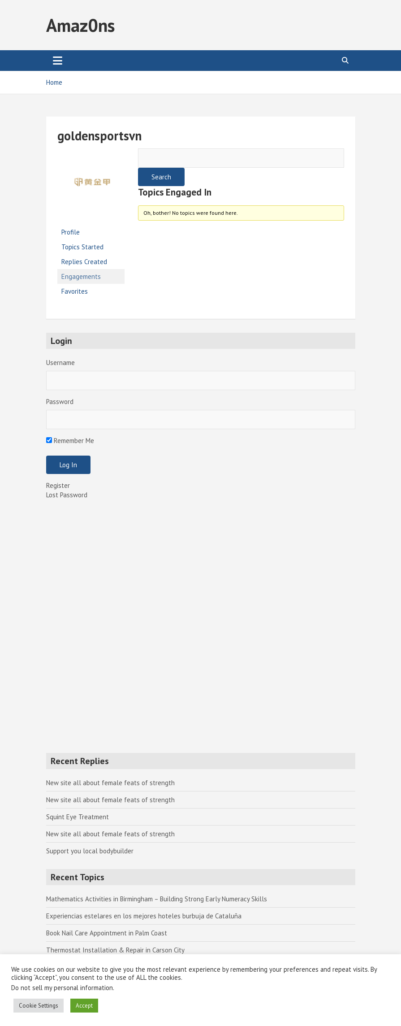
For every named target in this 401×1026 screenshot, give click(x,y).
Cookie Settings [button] (38, 1005)
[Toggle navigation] (57, 60)
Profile (70, 232)
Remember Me (70, 440)
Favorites (74, 291)
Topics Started (82, 247)
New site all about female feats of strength (110, 782)
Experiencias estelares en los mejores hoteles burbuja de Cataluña (143, 916)
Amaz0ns (80, 25)
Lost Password (66, 495)
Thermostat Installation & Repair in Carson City (115, 950)
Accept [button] (84, 1005)
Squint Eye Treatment (77, 817)
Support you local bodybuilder (90, 851)
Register (58, 485)
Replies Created (84, 261)
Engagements (81, 276)
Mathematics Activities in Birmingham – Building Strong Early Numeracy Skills (156, 899)
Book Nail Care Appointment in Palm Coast (106, 933)
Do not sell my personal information (62, 987)
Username (60, 362)
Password (59, 401)
